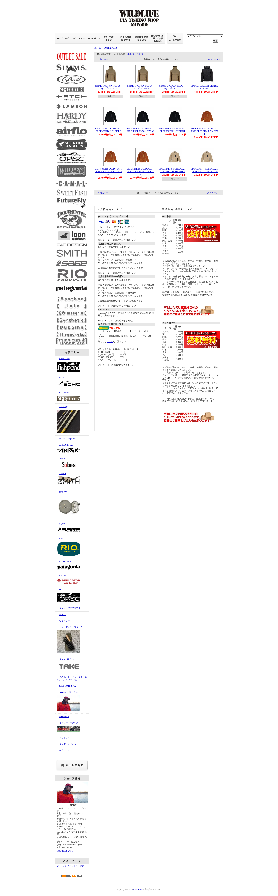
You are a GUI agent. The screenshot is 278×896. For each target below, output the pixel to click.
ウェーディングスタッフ (72, 640)
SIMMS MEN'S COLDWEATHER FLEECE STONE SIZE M (204, 170)
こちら (110, 341)
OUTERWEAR (110, 48)
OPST (72, 596)
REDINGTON (72, 579)
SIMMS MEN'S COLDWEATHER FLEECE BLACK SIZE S (108, 129)
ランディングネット (68, 438)
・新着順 (138, 54)
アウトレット (65, 738)
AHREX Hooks (72, 448)
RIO (72, 547)
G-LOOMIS (72, 397)
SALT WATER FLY (67, 686)
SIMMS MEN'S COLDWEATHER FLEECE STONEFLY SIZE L (140, 171)
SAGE (72, 528)
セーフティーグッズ (72, 727)
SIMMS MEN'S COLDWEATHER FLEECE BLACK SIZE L (172, 129)
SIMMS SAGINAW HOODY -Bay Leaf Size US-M (140, 87)
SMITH (72, 479)
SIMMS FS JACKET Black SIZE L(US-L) (204, 87)
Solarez (72, 462)
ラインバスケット (72, 665)
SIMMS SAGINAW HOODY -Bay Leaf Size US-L (172, 87)
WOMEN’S (64, 716)
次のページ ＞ (214, 59)
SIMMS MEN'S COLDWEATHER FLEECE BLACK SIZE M (140, 129)
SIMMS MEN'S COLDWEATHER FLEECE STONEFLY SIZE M (108, 171)
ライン (62, 614)
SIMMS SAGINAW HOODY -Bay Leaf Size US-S (108, 87)
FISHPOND (72, 365)
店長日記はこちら (65, 851)
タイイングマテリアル (69, 608)
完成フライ (64, 750)
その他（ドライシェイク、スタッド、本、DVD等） (72, 678)
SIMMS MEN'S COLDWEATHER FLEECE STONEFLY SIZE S (204, 131)
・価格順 (129, 54)
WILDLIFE (138, 889)
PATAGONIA (72, 565)
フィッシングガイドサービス (70, 866)
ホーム (97, 48)
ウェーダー (64, 621)
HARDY (72, 505)
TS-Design (72, 419)
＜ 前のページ (103, 59)
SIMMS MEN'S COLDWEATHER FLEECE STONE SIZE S (172, 170)
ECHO (72, 382)
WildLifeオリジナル (72, 701)
